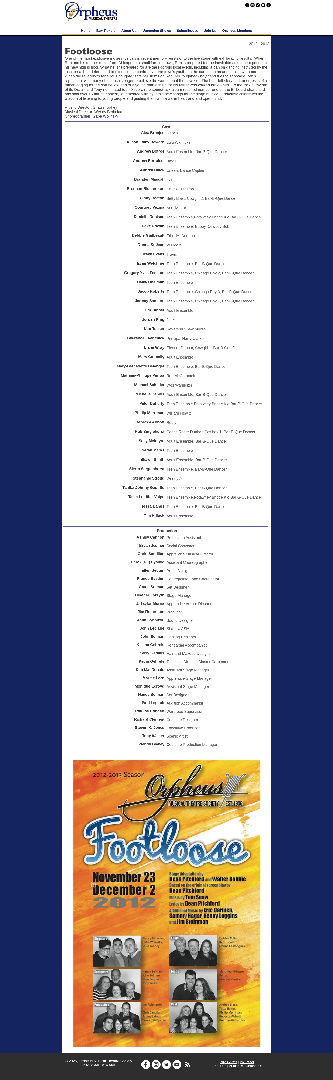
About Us (219, 1066)
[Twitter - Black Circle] (258, 5)
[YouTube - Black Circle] (263, 5)
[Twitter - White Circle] (166, 1064)
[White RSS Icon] (187, 1064)
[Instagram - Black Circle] (252, 5)
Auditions (236, 1066)
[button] (157, 30)
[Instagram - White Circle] (156, 1064)
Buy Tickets (228, 1062)
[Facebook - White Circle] (145, 1064)
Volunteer (247, 1062)
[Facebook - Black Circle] (247, 5)
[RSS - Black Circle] (268, 5)
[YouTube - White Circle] (176, 1064)
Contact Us (254, 1066)
